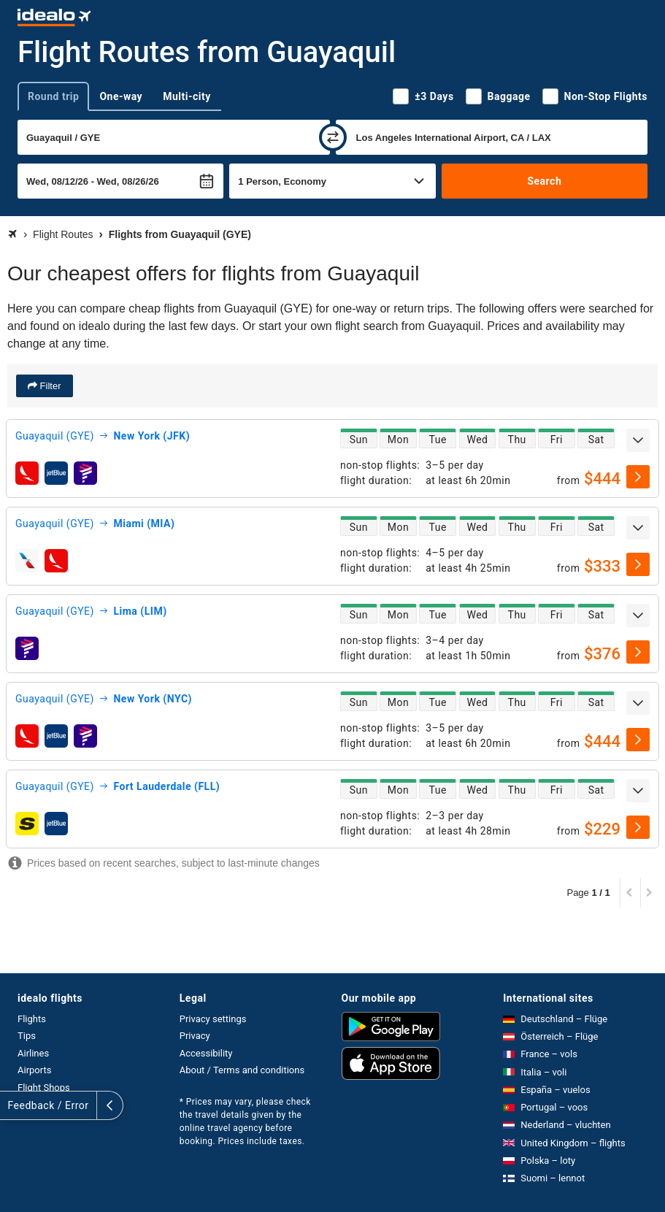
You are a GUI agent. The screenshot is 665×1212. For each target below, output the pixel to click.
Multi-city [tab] (187, 96)
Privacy (195, 1035)
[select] (638, 476)
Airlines (33, 1053)
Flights (32, 1018)
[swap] (333, 137)
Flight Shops (44, 1087)
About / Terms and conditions (242, 1070)
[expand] (638, 440)
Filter (49, 385)
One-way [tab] (120, 96)
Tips (27, 1035)
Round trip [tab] (53, 96)
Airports (34, 1070)
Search (544, 181)
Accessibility (206, 1053)
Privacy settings (213, 1018)
